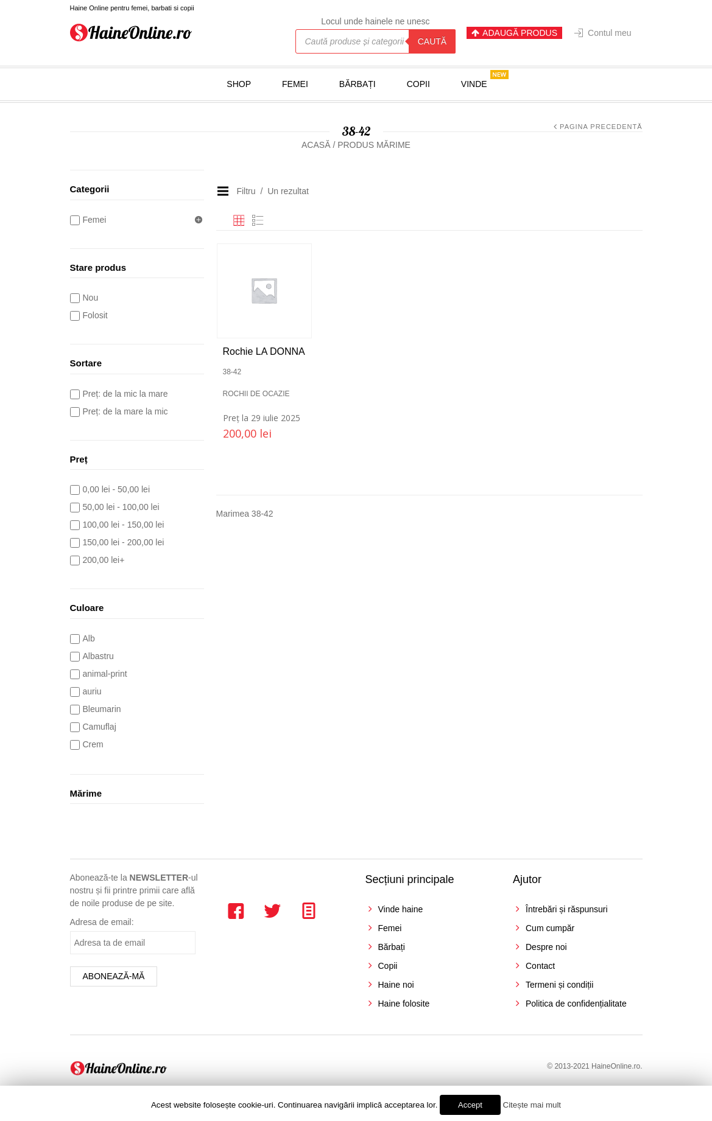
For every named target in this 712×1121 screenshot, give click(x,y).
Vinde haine (400, 909)
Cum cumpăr (550, 928)
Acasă (315, 145)
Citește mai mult (532, 1104)
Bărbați (357, 84)
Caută (432, 41)
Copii (418, 84)
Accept (470, 1104)
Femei (295, 84)
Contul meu (610, 33)
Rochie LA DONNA (264, 351)
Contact (540, 966)
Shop (239, 84)
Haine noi (396, 985)
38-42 (232, 372)
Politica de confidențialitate (576, 1003)
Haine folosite (404, 1003)
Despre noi (546, 947)
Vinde (474, 84)
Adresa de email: (102, 922)
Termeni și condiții (559, 985)
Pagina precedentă (601, 126)
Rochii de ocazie (256, 393)
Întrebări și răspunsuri (567, 909)
